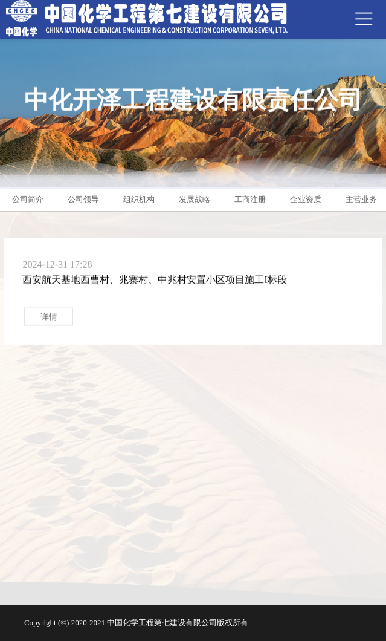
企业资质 (305, 199)
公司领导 (83, 199)
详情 (48, 319)
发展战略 (194, 199)
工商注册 (250, 199)
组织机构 (139, 199)
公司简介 (27, 199)
